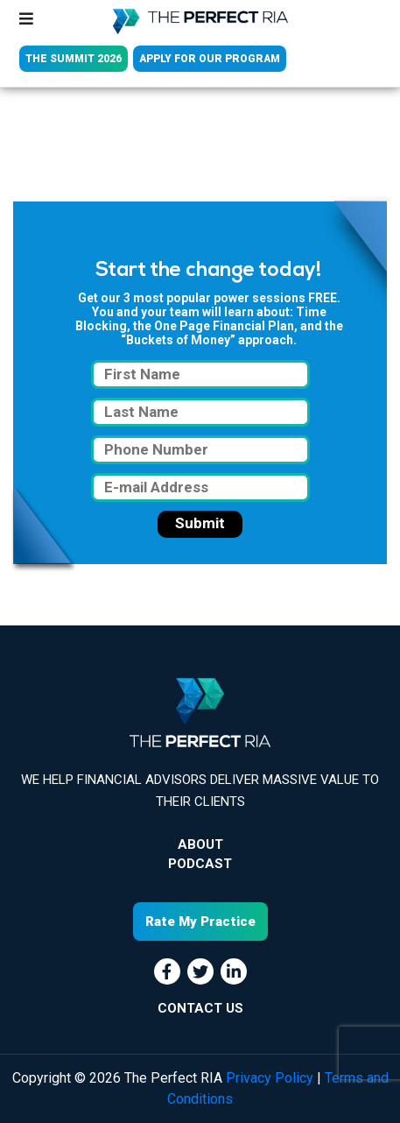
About (200, 844)
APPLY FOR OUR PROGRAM (209, 59)
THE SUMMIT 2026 (73, 59)
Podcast (200, 864)
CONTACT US (200, 1008)
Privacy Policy (269, 1078)
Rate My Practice (200, 921)
